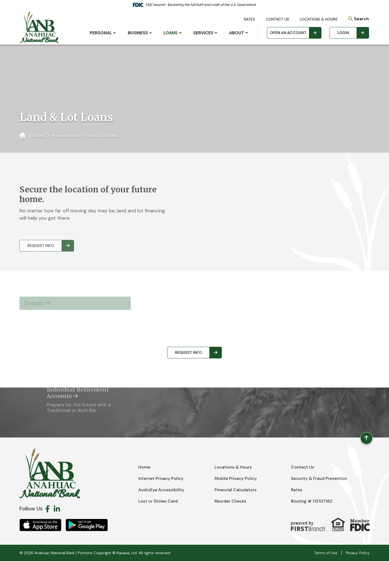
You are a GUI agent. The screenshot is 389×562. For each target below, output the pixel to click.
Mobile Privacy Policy (236, 479)
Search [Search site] (361, 19)
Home (144, 468)
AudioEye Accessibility (161, 490)
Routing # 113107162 (312, 502)
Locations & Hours (318, 19)
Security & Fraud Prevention (320, 479)
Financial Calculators (236, 490)
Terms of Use (325, 553)
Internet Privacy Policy (161, 479)
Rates (249, 19)
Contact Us (277, 19)
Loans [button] (170, 33)
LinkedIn (57, 509)
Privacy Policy (357, 553)
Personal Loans (65, 135)
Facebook (47, 509)
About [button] (236, 33)
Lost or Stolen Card (158, 502)
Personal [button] (101, 33)
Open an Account (288, 32)
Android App (87, 526)
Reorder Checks (230, 502)
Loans (38, 135)
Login (343, 32)
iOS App (40, 526)
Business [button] (138, 33)
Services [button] (203, 33)
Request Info (188, 352)
